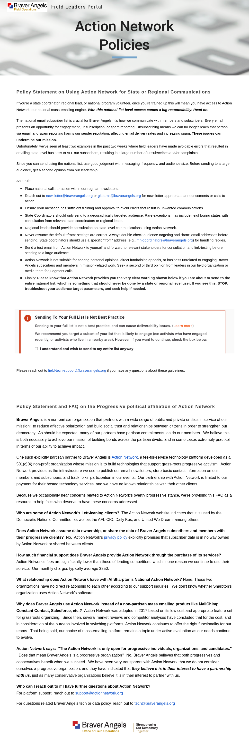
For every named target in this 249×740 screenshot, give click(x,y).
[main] (124, 37)
